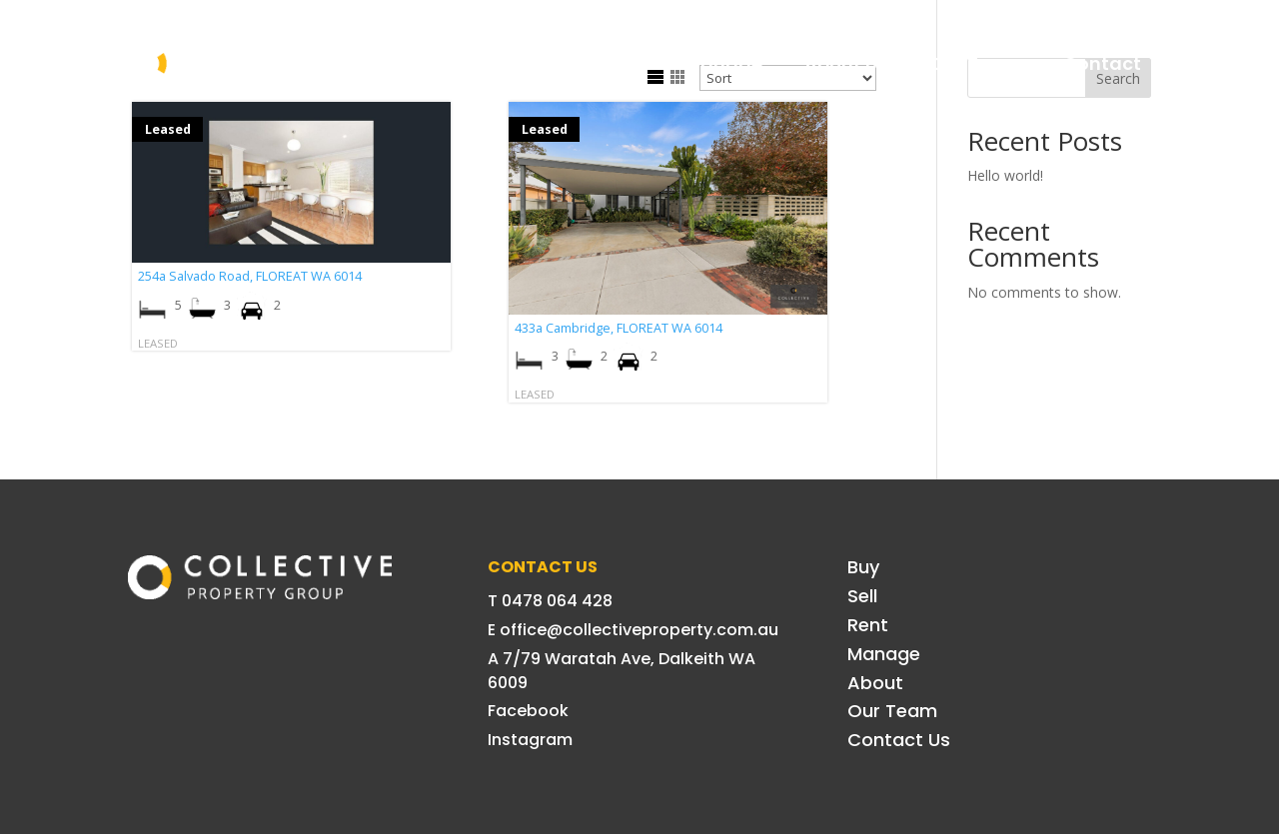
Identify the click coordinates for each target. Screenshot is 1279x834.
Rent (621, 63)
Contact (1102, 63)
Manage (723, 63)
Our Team (975, 63)
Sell (543, 63)
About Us (845, 63)
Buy (468, 63)
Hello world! (1005, 175)
